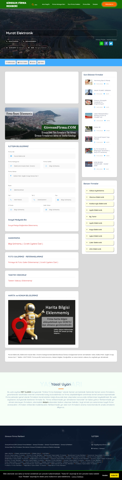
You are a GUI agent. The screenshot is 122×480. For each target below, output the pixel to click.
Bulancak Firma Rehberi (77, 455)
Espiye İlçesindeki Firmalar (61, 458)
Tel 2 (34, 195)
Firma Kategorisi (13, 161)
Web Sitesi (46, 205)
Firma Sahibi (47, 161)
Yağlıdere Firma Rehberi (57, 465)
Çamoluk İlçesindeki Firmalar (99, 455)
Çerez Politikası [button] (77, 477)
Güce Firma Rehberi (33, 462)
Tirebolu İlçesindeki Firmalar (86, 463)
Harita (32, 62)
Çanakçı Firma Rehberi (55, 457)
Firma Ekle (86, 4)
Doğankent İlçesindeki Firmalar (16, 458)
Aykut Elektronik (95, 236)
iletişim (46, 402)
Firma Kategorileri (58, 4)
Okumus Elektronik (96, 197)
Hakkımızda (10, 62)
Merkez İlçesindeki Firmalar (33, 460)
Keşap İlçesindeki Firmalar (52, 462)
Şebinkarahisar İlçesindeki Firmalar (36, 463)
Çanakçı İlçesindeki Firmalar (34, 457)
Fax (57, 195)
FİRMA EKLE (109, 4)
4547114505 (12, 41)
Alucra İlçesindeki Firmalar (15, 455)
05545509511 (29, 41)
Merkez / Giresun (99, 448)
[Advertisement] (42, 87)
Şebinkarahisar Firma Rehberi (63, 463)
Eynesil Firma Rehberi (13, 460)
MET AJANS (26, 392)
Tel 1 (10, 195)
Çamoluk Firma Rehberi (14, 457)
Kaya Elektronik (95, 230)
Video (41, 62)
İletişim (95, 4)
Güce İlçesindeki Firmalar (14, 462)
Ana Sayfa (45, 4)
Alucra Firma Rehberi (35, 455)
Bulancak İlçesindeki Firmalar (55, 455)
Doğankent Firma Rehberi (39, 458)
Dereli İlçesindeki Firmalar (76, 457)
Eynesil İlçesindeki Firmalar (101, 458)
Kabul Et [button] (114, 475)
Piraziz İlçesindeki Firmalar (91, 462)
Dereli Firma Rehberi (95, 457)
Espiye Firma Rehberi (81, 458)
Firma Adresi (12, 171)
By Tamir (93, 217)
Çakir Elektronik (95, 242)
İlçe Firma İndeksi (74, 4)
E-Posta (10, 205)
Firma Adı (11, 152)
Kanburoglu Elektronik (98, 204)
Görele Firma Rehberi (94, 460)
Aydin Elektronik (95, 210)
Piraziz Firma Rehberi (13, 463)
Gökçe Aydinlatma (96, 191)
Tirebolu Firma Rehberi (13, 465)
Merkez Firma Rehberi (54, 460)
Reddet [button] (105, 475)
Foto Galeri (22, 62)
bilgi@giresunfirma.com (102, 444)
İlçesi (10, 185)
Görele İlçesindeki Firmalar (74, 460)
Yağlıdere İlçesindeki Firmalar (35, 465)
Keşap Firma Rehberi (71, 462)
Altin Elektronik (95, 249)
